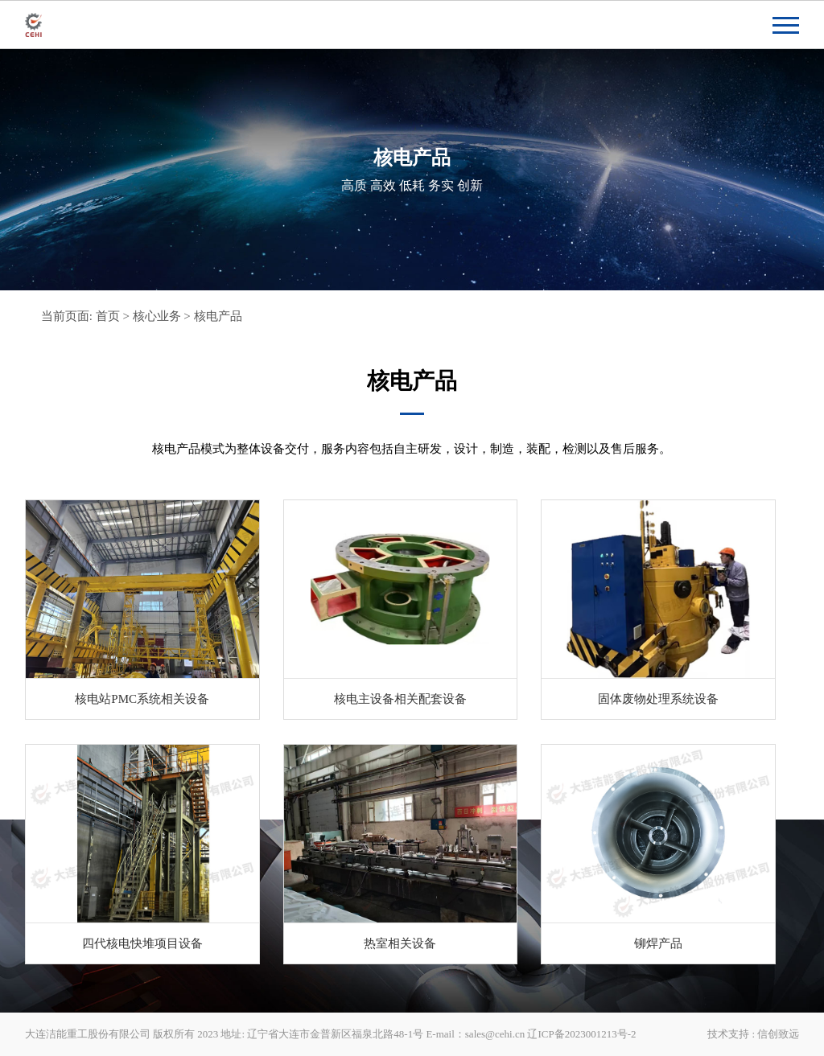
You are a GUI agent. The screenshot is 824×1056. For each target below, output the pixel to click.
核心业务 (157, 316)
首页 (108, 316)
